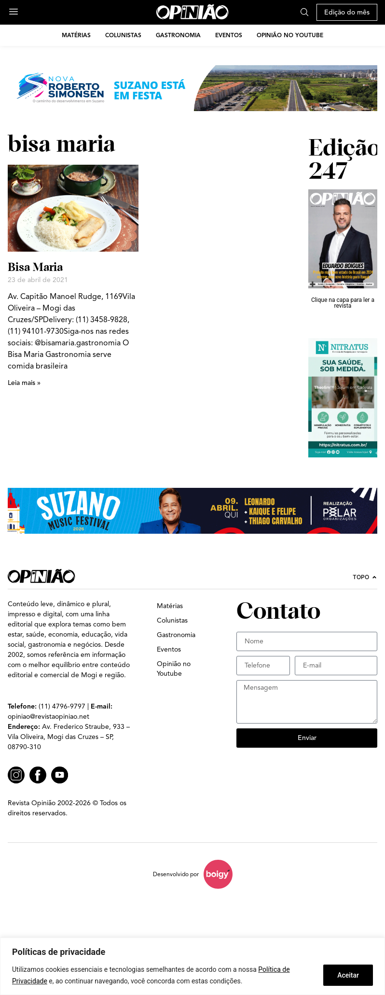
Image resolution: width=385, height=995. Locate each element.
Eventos (228, 35)
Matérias (76, 35)
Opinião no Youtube (290, 35)
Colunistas (123, 35)
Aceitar (348, 975)
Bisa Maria (35, 266)
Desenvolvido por (176, 874)
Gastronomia (178, 35)
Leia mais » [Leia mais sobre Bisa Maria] (24, 383)
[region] (192, 966)
